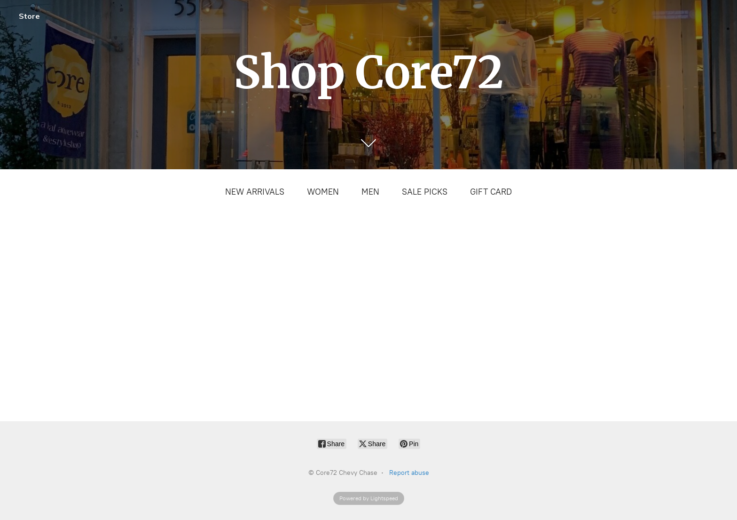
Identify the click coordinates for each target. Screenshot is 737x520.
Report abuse (409, 473)
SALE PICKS (424, 192)
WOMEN (323, 192)
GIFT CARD (491, 192)
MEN (370, 192)
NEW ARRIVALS (254, 192)
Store (29, 16)
